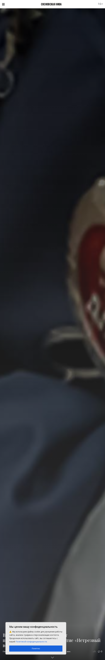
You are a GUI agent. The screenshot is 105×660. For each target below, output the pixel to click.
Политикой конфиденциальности (31, 641)
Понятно (36, 648)
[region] (36, 638)
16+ (100, 4)
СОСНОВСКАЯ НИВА (51, 4)
